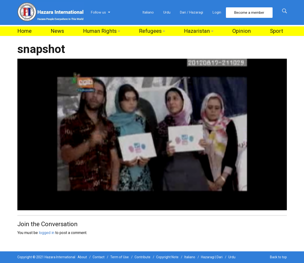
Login (217, 12)
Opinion (241, 31)
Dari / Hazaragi (191, 12)
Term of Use (119, 257)
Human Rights (100, 31)
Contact (99, 257)
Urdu (166, 12)
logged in (46, 232)
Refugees (150, 31)
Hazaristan (197, 31)
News (57, 31)
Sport (276, 31)
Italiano (148, 12)
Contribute (142, 257)
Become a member (249, 12)
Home (24, 31)
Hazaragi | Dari (212, 257)
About (82, 257)
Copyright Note (167, 257)
